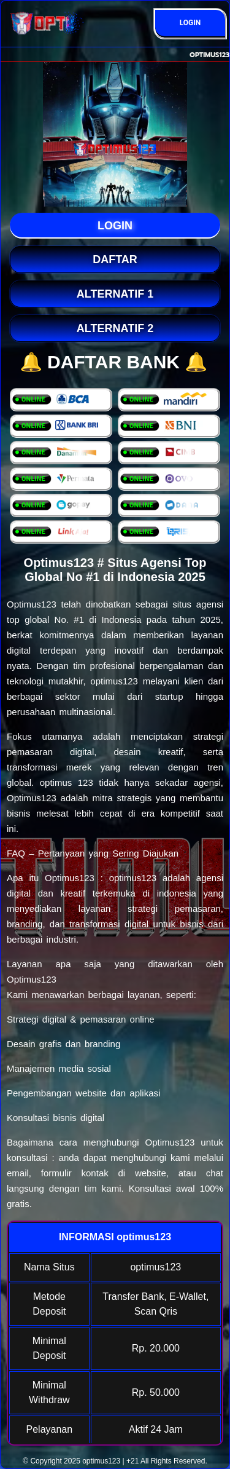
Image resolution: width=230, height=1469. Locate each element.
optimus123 (101, 1461)
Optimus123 (31, 604)
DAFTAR (115, 259)
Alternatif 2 (115, 328)
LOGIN (190, 22)
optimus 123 (66, 782)
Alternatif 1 (115, 294)
